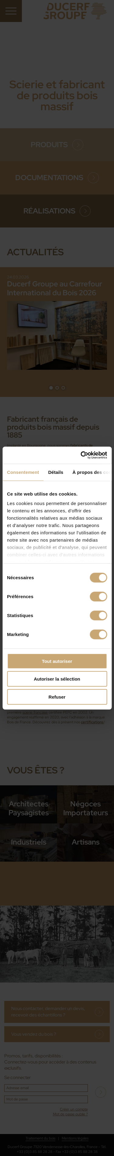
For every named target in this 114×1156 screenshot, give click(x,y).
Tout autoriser (57, 660)
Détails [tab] (55, 471)
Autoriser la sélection (57, 679)
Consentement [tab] (23, 471)
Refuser (57, 696)
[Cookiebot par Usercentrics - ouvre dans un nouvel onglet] (81, 455)
